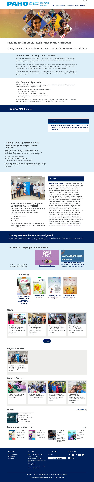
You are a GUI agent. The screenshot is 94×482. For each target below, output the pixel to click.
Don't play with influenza (47, 266)
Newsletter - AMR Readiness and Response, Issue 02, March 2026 (21, 435)
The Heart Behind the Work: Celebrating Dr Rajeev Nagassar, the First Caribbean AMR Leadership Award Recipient (77, 397)
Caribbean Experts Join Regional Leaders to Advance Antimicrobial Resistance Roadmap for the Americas (36, 329)
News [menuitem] (76, 5)
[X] (69, 455)
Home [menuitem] (53, 6)
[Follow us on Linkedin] (83, 455)
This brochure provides (56, 183)
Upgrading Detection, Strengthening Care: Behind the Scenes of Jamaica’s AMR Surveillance (57, 396)
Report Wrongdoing (57, 458)
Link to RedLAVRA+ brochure (71, 225)
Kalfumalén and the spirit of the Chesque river (70, 297)
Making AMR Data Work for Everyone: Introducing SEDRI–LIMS (17, 395)
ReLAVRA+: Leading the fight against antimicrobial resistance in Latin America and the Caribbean (61, 437)
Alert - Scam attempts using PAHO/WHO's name (35, 455)
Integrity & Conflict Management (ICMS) (37, 461)
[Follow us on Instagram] (76, 455)
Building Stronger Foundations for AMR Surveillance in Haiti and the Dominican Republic (76, 328)
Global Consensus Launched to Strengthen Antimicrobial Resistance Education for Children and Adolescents (17, 329)
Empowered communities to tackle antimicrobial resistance (80, 435)
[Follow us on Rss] (73, 458)
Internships (11, 458)
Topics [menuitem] (57, 5)
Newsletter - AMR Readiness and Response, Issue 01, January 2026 (41, 435)
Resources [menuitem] (70, 5)
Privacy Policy (31, 464)
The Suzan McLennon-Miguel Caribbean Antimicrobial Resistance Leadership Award (25, 416)
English (85, 1)
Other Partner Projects (57, 121)
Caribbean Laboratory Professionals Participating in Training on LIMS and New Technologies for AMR (57, 328)
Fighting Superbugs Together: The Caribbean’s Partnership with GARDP (36, 395)
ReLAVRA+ (53, 179)
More (47, 341)
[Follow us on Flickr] (69, 458)
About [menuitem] (82, 5)
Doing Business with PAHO (35, 458)
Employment (11, 456)
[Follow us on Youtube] (79, 455)
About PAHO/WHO (13, 454)
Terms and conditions (34, 468)
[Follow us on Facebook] (73, 455)
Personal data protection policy (36, 466)
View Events (80, 410)
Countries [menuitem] (63, 5)
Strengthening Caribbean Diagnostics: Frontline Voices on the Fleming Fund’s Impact (17, 367)
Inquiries (50, 454)
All (83, 427)
